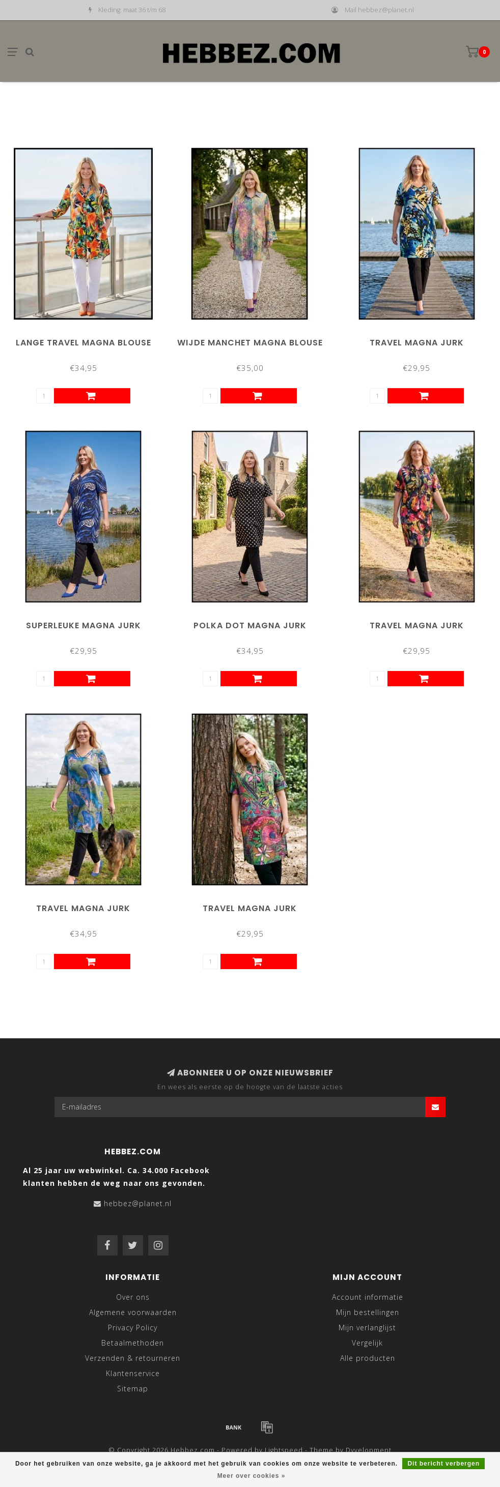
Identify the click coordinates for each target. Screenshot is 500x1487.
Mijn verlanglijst (367, 1327)
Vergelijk (367, 1343)
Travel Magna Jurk (417, 342)
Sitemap (132, 1388)
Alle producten (367, 1358)
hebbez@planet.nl (138, 1203)
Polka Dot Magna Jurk (250, 625)
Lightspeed (284, 1450)
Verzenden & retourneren (132, 1358)
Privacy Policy (132, 1327)
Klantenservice (133, 1373)
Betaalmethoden (132, 1343)
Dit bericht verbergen (443, 1463)
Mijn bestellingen (367, 1312)
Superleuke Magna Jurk (83, 625)
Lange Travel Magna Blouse (83, 342)
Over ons (133, 1297)
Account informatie (367, 1297)
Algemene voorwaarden (133, 1312)
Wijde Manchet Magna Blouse (250, 342)
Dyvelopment (369, 1450)
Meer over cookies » (251, 1475)
